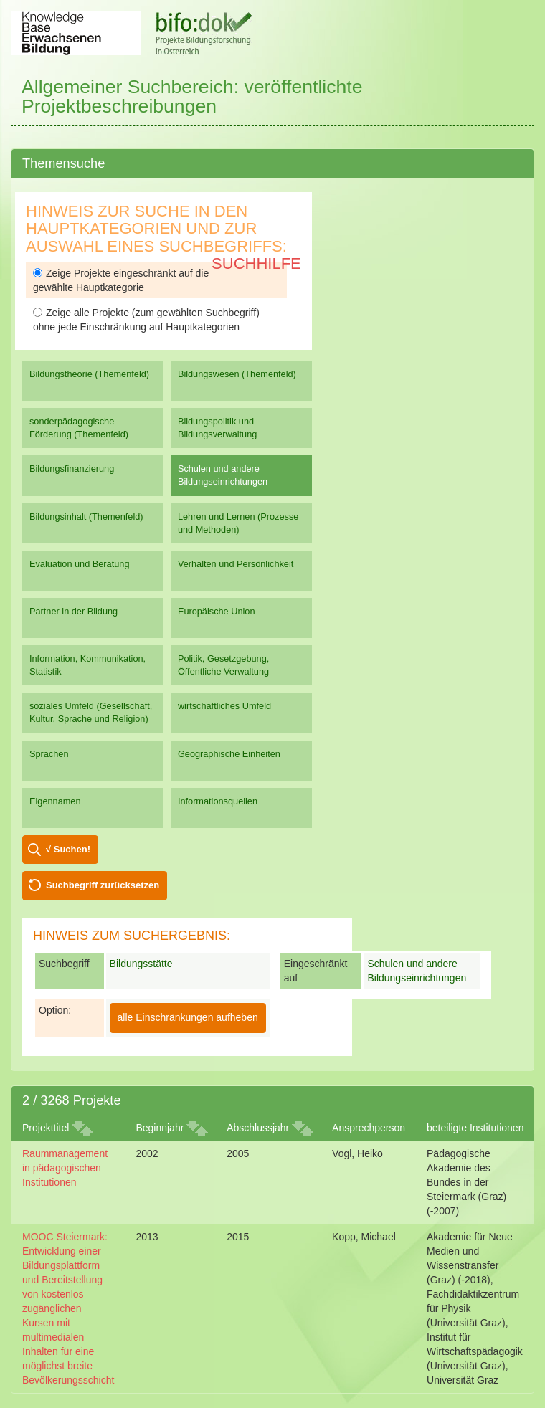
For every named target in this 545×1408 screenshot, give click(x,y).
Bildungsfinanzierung (71, 468)
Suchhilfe (256, 263)
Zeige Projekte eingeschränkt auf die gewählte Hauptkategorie (121, 280)
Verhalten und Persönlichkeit (235, 563)
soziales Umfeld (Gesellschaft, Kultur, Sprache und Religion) (90, 712)
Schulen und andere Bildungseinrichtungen (222, 475)
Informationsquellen (217, 801)
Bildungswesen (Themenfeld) (237, 373)
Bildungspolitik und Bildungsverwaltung (217, 427)
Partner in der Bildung (73, 611)
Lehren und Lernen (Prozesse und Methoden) (238, 523)
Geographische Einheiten (229, 753)
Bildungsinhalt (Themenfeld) (86, 516)
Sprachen (49, 753)
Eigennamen (55, 801)
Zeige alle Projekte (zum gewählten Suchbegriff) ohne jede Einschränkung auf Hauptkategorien (146, 320)
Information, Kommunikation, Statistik (87, 665)
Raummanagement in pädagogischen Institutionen (65, 1168)
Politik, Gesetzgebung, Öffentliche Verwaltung (223, 665)
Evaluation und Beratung (79, 563)
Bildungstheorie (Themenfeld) (89, 373)
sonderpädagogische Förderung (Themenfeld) (78, 427)
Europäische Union (216, 611)
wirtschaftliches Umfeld (224, 705)
